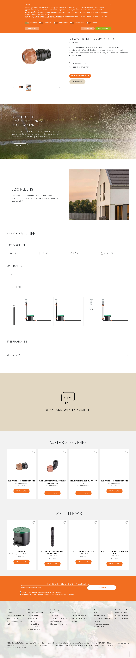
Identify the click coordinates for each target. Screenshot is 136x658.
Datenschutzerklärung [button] (88, 7)
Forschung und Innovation (102, 618)
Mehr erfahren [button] (32, 28)
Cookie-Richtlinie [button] (72, 11)
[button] (59, 87)
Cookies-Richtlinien (121, 613)
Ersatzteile (75, 613)
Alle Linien (10, 613)
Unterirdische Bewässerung (15, 621)
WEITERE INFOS (21, 491)
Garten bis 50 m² (33, 624)
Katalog (9, 624)
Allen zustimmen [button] (103, 28)
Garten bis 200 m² (34, 627)
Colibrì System (54, 615)
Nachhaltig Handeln (100, 615)
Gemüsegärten (33, 621)
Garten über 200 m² (34, 630)
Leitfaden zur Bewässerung (80, 615)
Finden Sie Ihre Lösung (35, 613)
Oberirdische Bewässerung (15, 615)
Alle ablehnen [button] (88, 28)
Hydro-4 (52, 613)
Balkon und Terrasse (34, 618)
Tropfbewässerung (13, 618)
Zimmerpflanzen (33, 615)
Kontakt (74, 621)
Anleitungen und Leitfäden (80, 618)
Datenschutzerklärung (122, 615)
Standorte (97, 621)
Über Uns (97, 613)
